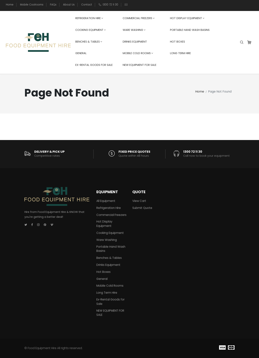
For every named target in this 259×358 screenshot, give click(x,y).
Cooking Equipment (90, 30)
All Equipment (105, 201)
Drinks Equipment (135, 42)
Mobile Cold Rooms (138, 53)
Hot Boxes (177, 42)
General (81, 53)
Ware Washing (134, 30)
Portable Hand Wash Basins (190, 30)
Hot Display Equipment (187, 18)
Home (9, 4)
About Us (69, 4)
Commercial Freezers (138, 18)
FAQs (53, 4)
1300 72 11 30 (110, 4)
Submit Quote (142, 208)
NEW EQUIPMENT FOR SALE (139, 65)
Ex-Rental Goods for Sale (94, 65)
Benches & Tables (88, 42)
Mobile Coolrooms (31, 4)
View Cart (139, 201)
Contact (86, 4)
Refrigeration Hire (89, 18)
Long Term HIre (180, 53)
